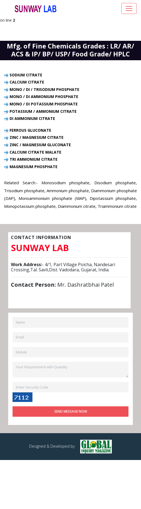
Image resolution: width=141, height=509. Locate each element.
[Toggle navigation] (129, 8)
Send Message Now (70, 411)
